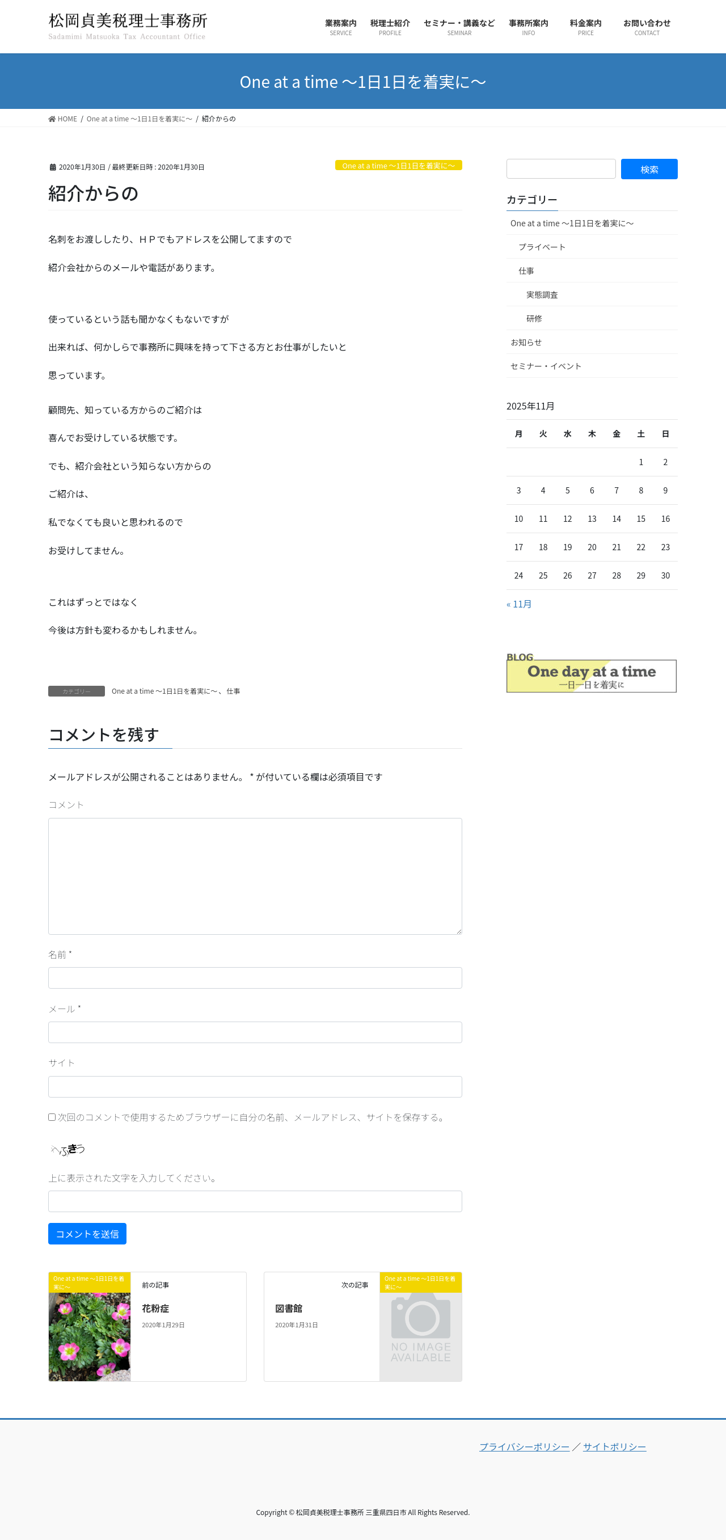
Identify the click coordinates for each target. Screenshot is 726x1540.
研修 (534, 318)
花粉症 (155, 1308)
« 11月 (519, 603)
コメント (66, 804)
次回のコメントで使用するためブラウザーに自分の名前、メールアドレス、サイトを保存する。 (253, 1117)
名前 (60, 954)
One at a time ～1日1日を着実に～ (398, 165)
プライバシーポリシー (524, 1446)
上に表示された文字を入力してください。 (134, 1177)
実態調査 (542, 294)
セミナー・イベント (546, 366)
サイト (61, 1062)
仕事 (233, 690)
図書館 (288, 1308)
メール (64, 1008)
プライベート (542, 246)
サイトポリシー (615, 1446)
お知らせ (526, 342)
